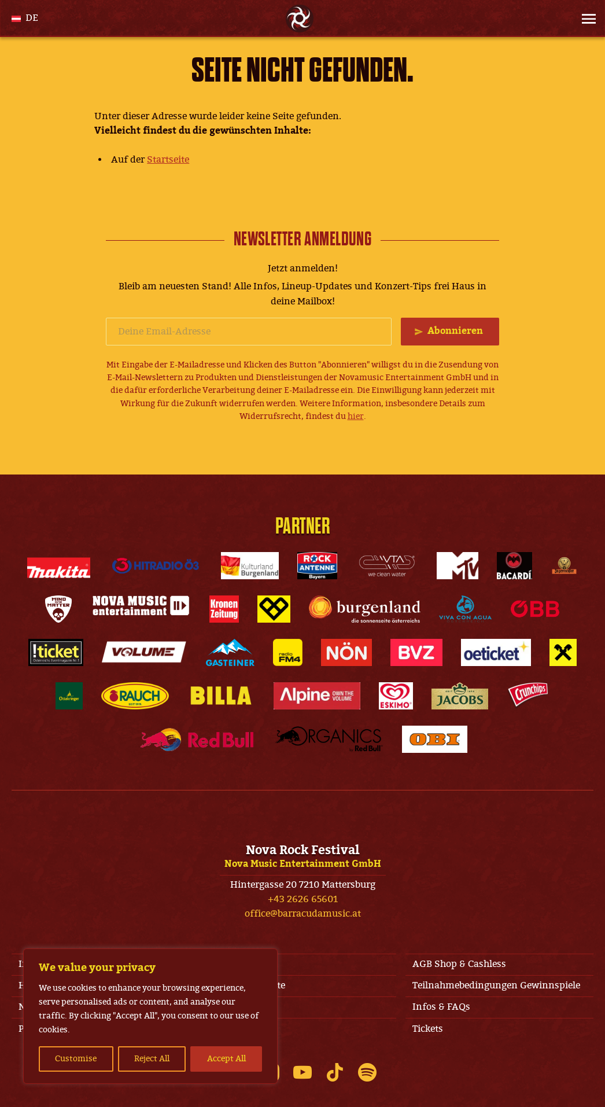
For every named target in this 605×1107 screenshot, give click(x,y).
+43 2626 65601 (303, 899)
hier (356, 416)
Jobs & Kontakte (250, 985)
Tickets (427, 1029)
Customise (76, 1059)
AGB (225, 964)
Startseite (168, 160)
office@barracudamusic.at (303, 914)
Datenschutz (243, 1029)
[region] (150, 1016)
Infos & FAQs (441, 1007)
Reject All (151, 1059)
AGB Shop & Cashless (459, 964)
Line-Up (233, 1007)
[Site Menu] (585, 18)
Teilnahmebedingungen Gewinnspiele (496, 985)
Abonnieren (455, 331)
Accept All (226, 1059)
